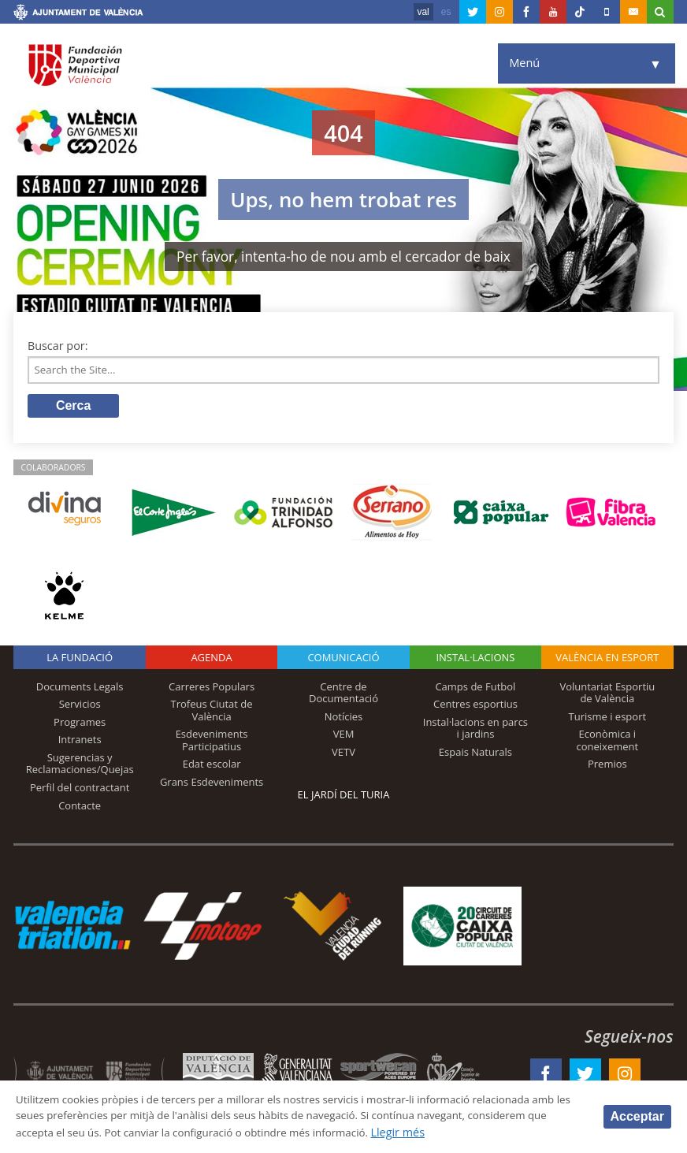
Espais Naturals (475, 755)
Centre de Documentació (343, 695)
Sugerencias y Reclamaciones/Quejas (80, 766)
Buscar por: (58, 345)
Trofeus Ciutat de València (212, 713)
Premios (607, 767)
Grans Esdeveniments (211, 785)
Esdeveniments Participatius (212, 743)
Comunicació (343, 660)
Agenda (211, 660)
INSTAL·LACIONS (475, 660)
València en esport (607, 660)
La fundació (79, 660)
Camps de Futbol (475, 689)
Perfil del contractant (80, 790)
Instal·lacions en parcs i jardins (475, 731)
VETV (343, 755)
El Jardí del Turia (344, 797)
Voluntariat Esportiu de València (607, 695)
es (446, 11)
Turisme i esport (608, 719)
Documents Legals (80, 689)
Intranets (80, 742)
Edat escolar (212, 767)
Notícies (344, 719)
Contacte (79, 809)
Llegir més (515, 1132)
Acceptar (637, 1115)
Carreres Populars (211, 689)
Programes (80, 725)
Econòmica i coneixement (608, 743)
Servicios (80, 707)
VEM (344, 737)
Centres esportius (475, 707)
